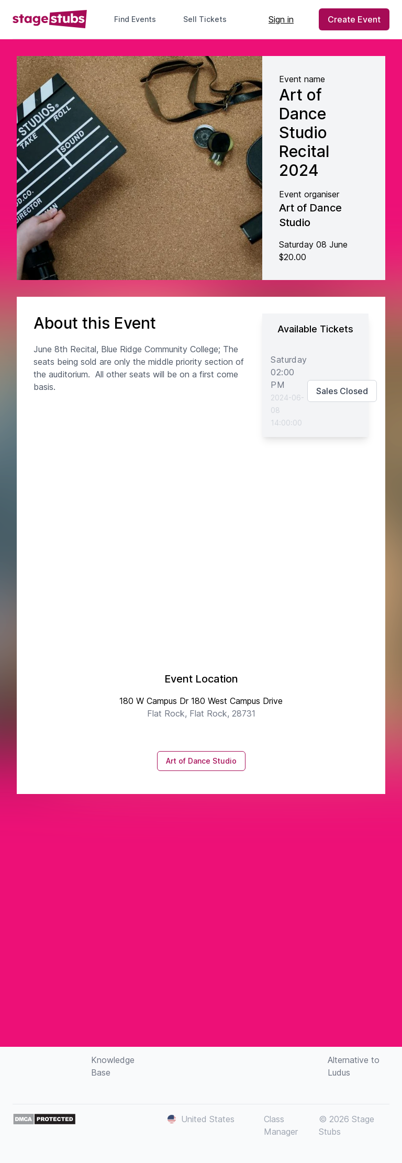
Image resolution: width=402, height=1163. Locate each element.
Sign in (281, 19)
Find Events (135, 19)
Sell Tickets (209, 19)
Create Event (354, 19)
